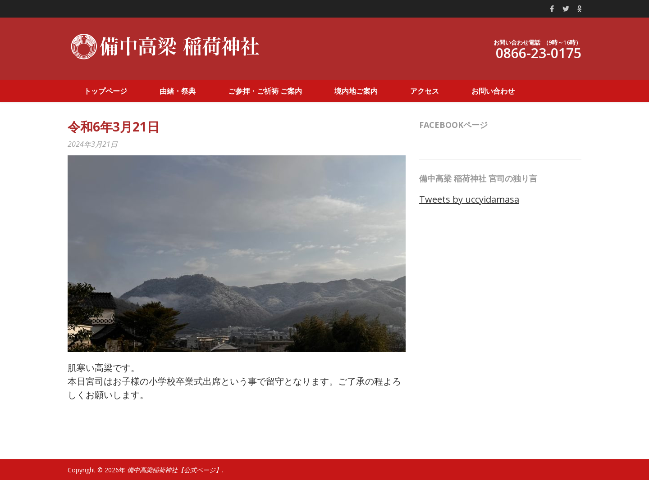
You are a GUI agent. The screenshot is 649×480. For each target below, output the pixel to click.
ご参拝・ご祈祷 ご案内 (265, 91)
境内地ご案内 (356, 91)
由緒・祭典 (178, 91)
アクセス (424, 91)
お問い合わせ (493, 91)
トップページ (105, 91)
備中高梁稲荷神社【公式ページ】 (174, 470)
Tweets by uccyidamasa (469, 199)
